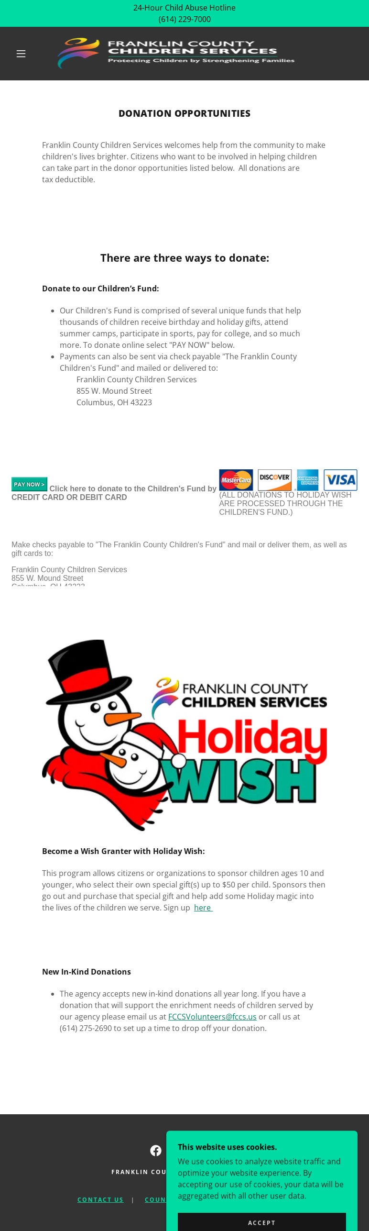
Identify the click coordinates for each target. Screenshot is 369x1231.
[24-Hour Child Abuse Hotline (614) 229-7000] (184, 13)
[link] (177, 53)
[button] (21, 53)
